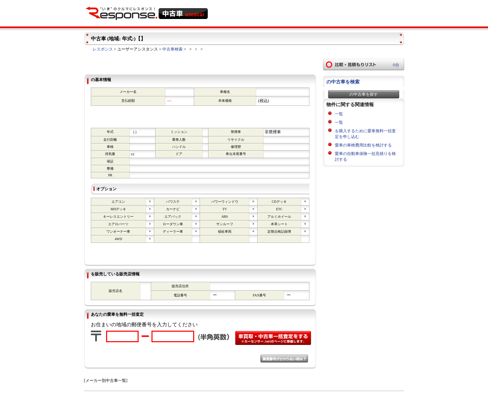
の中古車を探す (363, 94)
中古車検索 (172, 49)
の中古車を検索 (343, 81)
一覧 (339, 114)
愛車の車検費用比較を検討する (363, 145)
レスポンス (103, 49)
